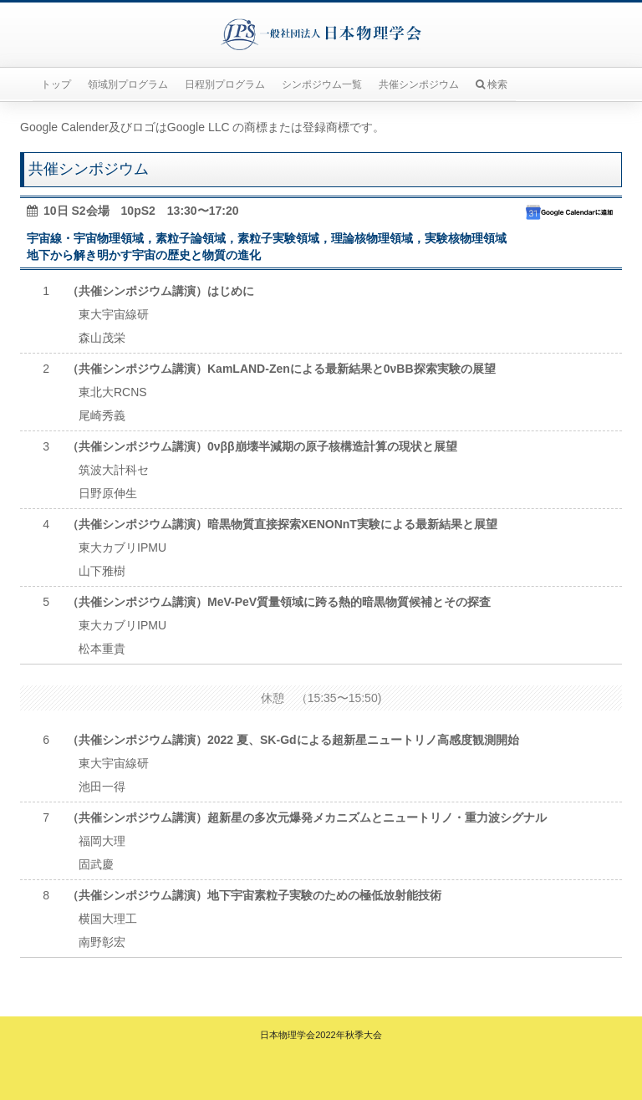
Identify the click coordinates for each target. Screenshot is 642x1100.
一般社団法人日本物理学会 (321, 34)
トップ (56, 84)
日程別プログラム (225, 84)
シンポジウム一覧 (322, 84)
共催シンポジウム (419, 84)
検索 (491, 84)
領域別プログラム (128, 84)
